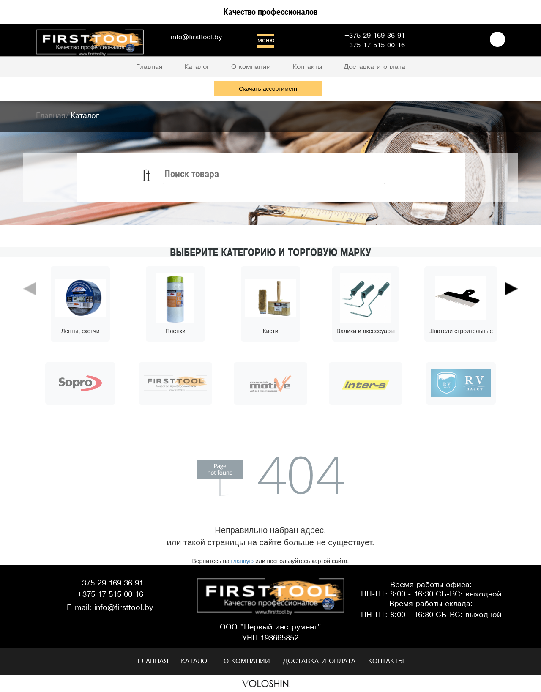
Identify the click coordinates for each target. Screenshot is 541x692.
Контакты (386, 661)
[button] (29, 325)
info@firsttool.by (196, 37)
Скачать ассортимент (268, 88)
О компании (247, 661)
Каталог (196, 661)
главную (242, 561)
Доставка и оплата (319, 661)
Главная (152, 661)
